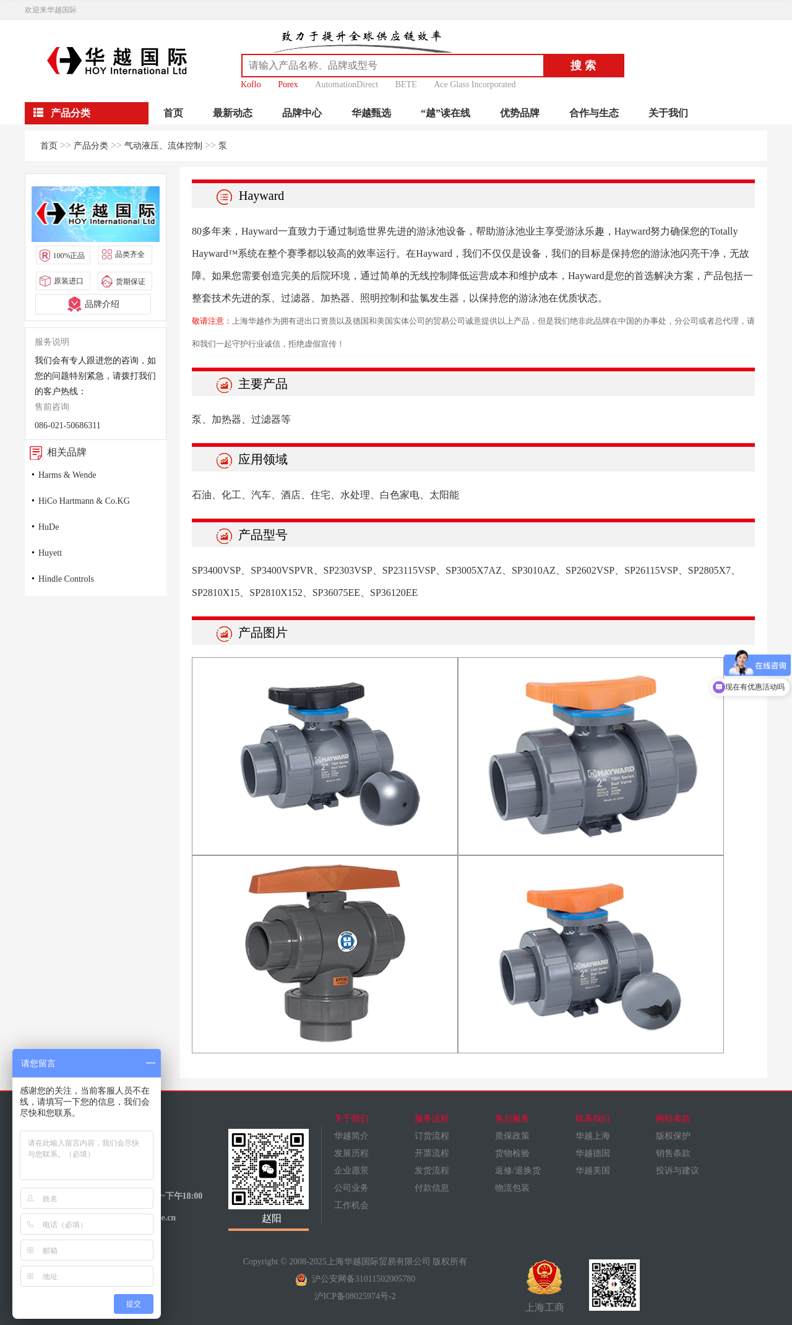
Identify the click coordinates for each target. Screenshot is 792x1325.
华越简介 (351, 1136)
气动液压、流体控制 (163, 145)
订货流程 (432, 1136)
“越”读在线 (445, 113)
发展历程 (351, 1153)
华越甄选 (371, 113)
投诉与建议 (677, 1170)
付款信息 (432, 1188)
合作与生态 (594, 113)
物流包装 (512, 1188)
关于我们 (668, 113)
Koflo (251, 84)
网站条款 (673, 1118)
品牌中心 (302, 113)
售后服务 (512, 1118)
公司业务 (351, 1188)
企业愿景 (351, 1170)
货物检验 (512, 1153)
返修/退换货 (518, 1170)
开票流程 (432, 1153)
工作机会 (351, 1205)
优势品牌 (520, 113)
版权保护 (673, 1136)
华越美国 (592, 1170)
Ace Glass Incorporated (474, 84)
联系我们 (592, 1118)
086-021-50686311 (68, 425)
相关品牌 (56, 452)
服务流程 (432, 1118)
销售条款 (673, 1153)
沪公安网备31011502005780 (355, 1279)
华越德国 (592, 1153)
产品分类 (91, 145)
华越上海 (592, 1136)
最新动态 (232, 113)
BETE (406, 84)
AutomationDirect (346, 84)
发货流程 (432, 1170)
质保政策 (512, 1136)
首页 (173, 113)
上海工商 (544, 1286)
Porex (288, 84)
